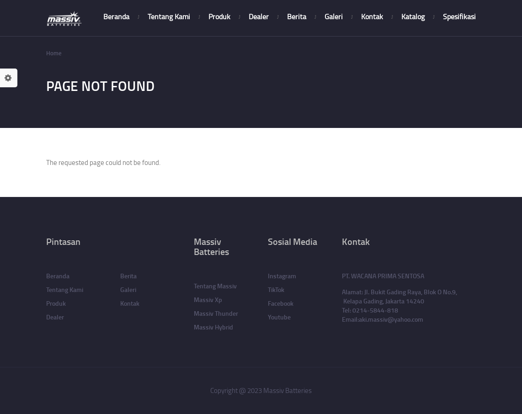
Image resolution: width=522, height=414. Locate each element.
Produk (219, 16)
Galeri (334, 16)
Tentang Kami (169, 16)
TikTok (276, 289)
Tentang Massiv (215, 285)
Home (54, 53)
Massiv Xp (208, 299)
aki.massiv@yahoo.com (391, 319)
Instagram (282, 275)
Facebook (280, 303)
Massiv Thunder (216, 313)
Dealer (259, 16)
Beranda (116, 16)
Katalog (413, 16)
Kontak (372, 16)
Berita (296, 16)
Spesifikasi (459, 16)
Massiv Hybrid (213, 327)
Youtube (279, 317)
